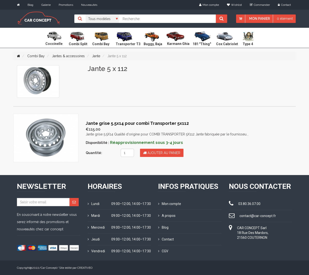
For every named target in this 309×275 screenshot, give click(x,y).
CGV (163, 251)
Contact (284, 5)
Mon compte (209, 5)
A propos (167, 216)
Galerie (46, 5)
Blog (30, 5)
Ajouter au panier (161, 153)
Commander (260, 5)
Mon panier (259, 19)
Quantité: (94, 153)
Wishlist (234, 5)
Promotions (66, 5)
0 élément (285, 19)
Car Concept (49, 267)
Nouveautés (89, 5)
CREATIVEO (84, 267)
